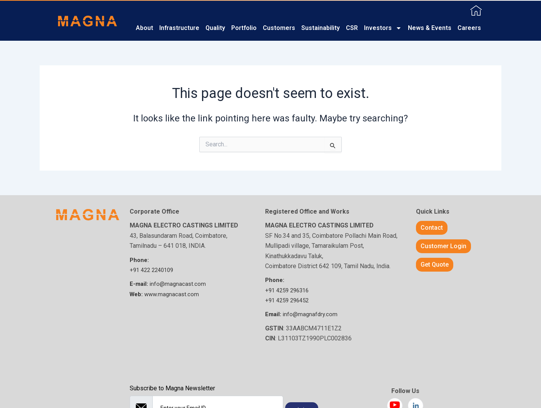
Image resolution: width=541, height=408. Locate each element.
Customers (279, 28)
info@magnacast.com (169, 283)
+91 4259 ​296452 (289, 300)
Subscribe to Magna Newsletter (172, 388)
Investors (383, 28)
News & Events (429, 28)
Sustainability (320, 28)
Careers (469, 28)
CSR (352, 28)
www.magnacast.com (166, 294)
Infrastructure (179, 28)
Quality (215, 28)
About (144, 28)
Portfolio (244, 28)
